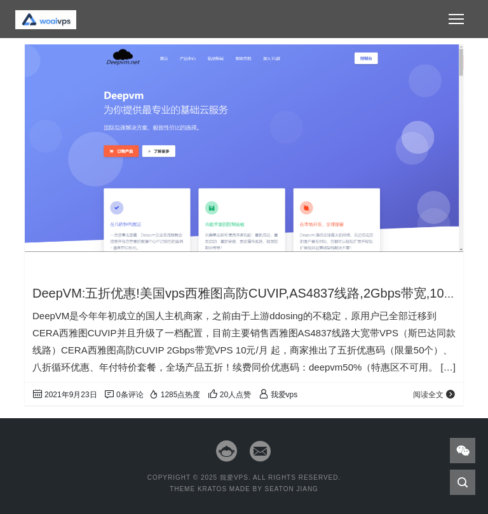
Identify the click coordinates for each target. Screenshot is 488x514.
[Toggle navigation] (456, 19)
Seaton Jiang (291, 488)
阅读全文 (434, 394)
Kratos (212, 488)
